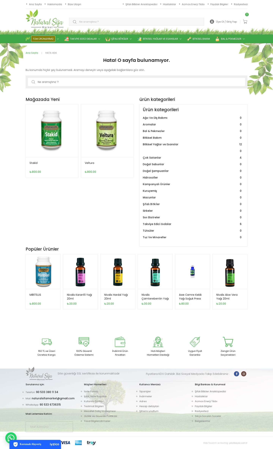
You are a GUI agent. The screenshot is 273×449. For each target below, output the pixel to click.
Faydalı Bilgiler (203, 406)
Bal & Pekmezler (192, 131)
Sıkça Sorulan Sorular (208, 416)
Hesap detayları (149, 406)
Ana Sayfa (32, 53)
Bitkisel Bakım (192, 137)
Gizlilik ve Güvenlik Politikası (100, 416)
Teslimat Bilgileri (94, 406)
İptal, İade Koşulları (95, 396)
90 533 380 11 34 (47, 392)
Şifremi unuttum (148, 411)
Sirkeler (192, 211)
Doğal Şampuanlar (192, 171)
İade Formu (91, 391)
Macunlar (192, 197)
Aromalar (192, 124)
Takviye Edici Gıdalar (192, 224)
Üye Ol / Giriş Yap (223, 21)
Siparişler (145, 391)
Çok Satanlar (192, 157)
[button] (11, 438)
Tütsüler (192, 230)
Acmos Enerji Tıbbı (206, 401)
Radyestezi (202, 411)
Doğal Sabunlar (192, 164)
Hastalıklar (201, 396)
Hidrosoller (192, 177)
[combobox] (136, 22)
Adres (143, 401)
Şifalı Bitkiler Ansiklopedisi (210, 391)
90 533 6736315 (50, 405)
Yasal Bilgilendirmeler (97, 421)
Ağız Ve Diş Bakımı (192, 118)
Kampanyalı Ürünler (192, 184)
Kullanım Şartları (94, 401)
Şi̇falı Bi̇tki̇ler (192, 204)
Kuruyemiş (192, 191)
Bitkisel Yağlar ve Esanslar (192, 147)
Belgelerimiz (202, 421)
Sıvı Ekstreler (192, 217)
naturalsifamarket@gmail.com (53, 398)
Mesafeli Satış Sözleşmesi (100, 411)
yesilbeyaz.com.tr (238, 442)
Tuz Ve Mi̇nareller (192, 237)
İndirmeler (145, 396)
